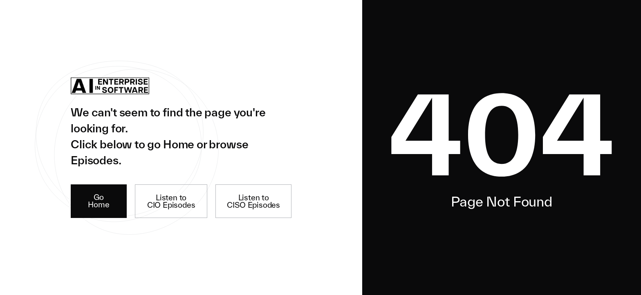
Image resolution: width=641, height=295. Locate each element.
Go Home (98, 201)
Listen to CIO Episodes (171, 201)
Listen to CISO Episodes (253, 201)
